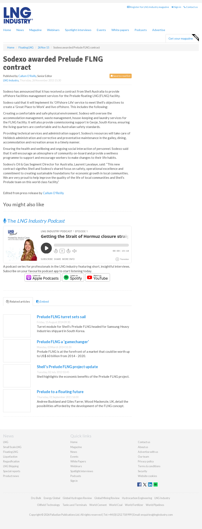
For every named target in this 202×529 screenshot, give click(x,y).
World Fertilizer (134, 505)
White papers (120, 30)
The (34, 221)
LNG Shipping (11, 466)
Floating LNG (10, 451)
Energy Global (52, 498)
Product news (11, 476)
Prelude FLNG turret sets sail (61, 316)
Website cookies (147, 476)
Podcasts (141, 30)
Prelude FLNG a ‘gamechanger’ (63, 341)
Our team (143, 456)
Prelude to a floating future (60, 391)
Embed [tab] (42, 301)
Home (7, 30)
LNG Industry (11, 80)
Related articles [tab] (18, 301)
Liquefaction (10, 456)
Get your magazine (183, 37)
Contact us (191, 7)
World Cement (98, 505)
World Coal (115, 505)
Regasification (11, 461)
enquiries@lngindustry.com (157, 514)
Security (142, 471)
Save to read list (120, 75)
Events (101, 30)
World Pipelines (155, 505)
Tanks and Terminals (74, 505)
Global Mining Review (107, 498)
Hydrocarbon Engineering (137, 498)
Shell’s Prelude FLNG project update (67, 366)
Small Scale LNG (12, 447)
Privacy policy (146, 461)
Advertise (158, 30)
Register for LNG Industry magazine (148, 7)
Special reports (11, 471)
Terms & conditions (149, 466)
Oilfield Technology (48, 505)
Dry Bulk (36, 498)
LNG (5, 442)
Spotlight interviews (78, 30)
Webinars (53, 30)
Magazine (35, 30)
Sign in (176, 7)
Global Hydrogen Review (77, 498)
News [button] (20, 30)
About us (143, 447)
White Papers (78, 461)
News (73, 451)
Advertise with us (148, 451)
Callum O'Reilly (27, 76)
